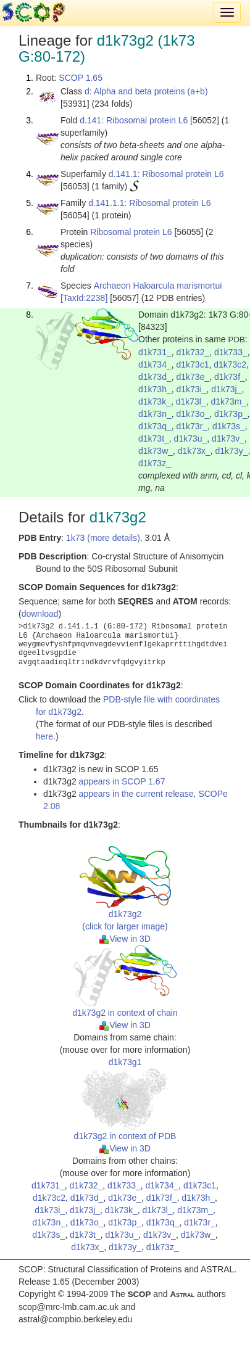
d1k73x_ (194, 451)
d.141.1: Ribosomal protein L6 (166, 174)
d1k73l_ (191, 401)
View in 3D (125, 939)
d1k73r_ (192, 426)
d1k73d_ (155, 377)
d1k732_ (193, 352)
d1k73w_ (155, 451)
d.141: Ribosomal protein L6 (134, 120)
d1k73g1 (125, 1062)
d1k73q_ (155, 426)
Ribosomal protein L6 (131, 232)
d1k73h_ (155, 389)
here (44, 736)
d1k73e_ (193, 377)
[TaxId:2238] (83, 298)
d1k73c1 (193, 364)
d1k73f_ (229, 377)
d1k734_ (155, 364)
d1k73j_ (226, 389)
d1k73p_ (231, 414)
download (40, 614)
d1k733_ (231, 352)
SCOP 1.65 (80, 78)
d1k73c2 (230, 364)
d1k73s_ (228, 426)
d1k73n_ (155, 414)
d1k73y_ (231, 451)
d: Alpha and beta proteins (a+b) (146, 91)
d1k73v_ (228, 438)
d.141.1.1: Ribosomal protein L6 (149, 203)
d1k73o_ (193, 414)
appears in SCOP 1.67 (122, 781)
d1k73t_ (153, 438)
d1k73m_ (229, 401)
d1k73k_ (154, 401)
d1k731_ (155, 352)
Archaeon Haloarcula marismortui (158, 285)
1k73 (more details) (103, 538)
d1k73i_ (192, 389)
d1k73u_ (190, 438)
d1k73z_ (154, 463)
